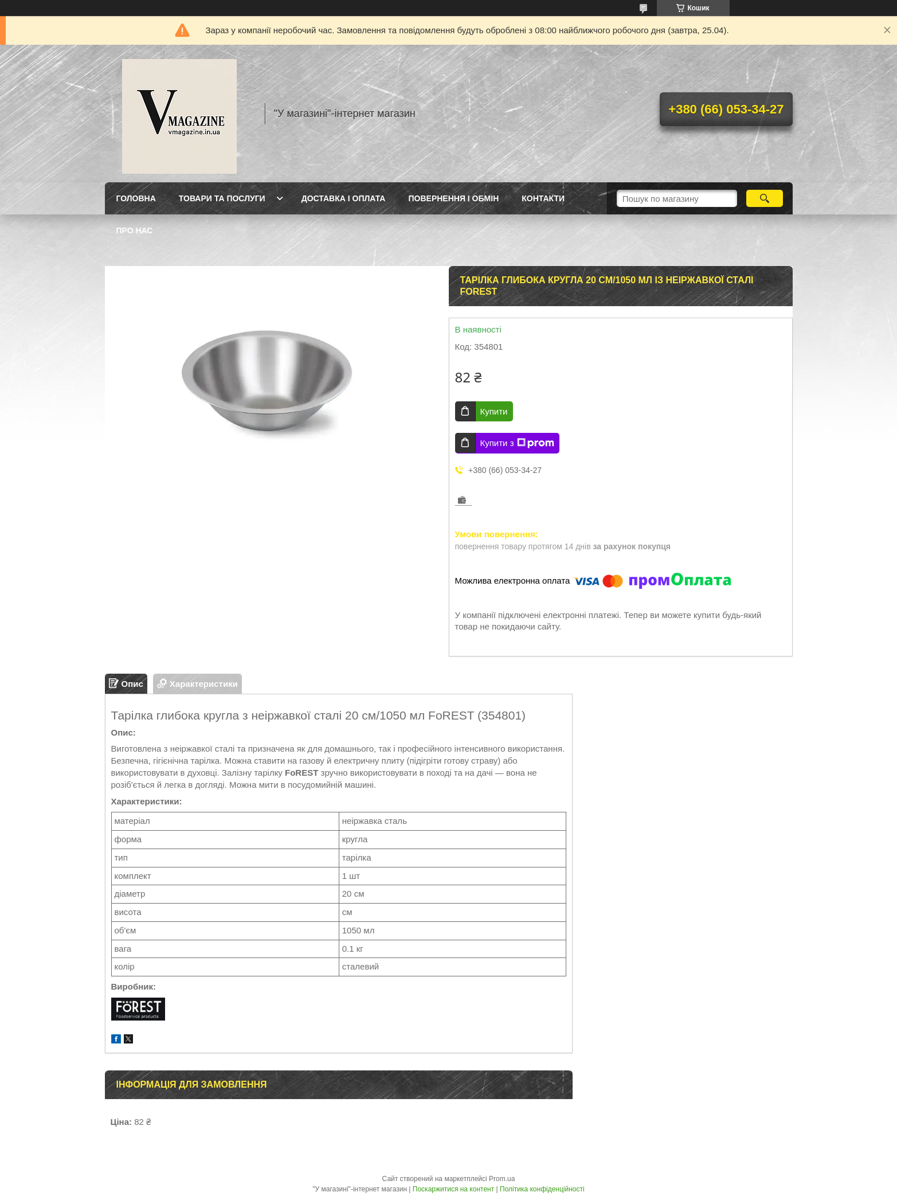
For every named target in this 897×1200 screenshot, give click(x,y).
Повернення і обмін (453, 198)
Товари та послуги (222, 198)
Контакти (543, 198)
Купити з (517, 443)
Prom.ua (502, 1179)
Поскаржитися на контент (453, 1189)
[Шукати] (765, 198)
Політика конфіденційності (542, 1189)
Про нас (134, 230)
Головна (136, 198)
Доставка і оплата (343, 198)
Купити (494, 411)
